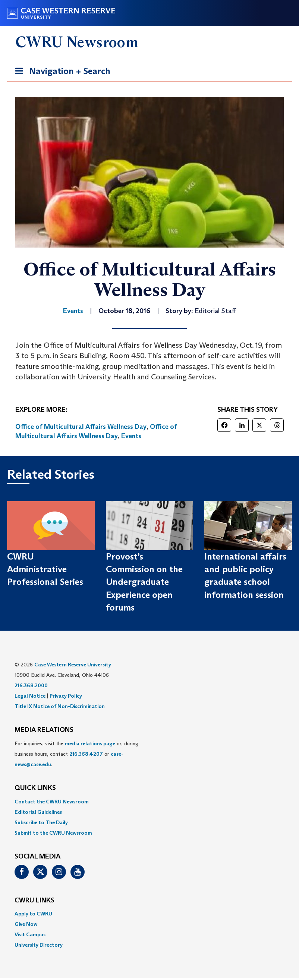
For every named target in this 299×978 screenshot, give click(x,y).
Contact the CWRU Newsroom (52, 801)
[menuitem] (149, 801)
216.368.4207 (86, 754)
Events (131, 436)
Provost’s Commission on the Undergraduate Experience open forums (144, 582)
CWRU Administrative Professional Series (45, 569)
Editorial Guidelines (38, 812)
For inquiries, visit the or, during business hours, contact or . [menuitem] (76, 754)
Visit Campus (30, 934)
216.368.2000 (31, 685)
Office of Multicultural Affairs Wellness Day (81, 427)
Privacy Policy (66, 695)
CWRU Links (34, 900)
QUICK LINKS (35, 788)
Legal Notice (30, 695)
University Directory (39, 945)
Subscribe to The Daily (41, 822)
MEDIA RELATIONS (44, 730)
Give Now (26, 924)
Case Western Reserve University (72, 664)
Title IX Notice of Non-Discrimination (60, 706)
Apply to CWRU (33, 913)
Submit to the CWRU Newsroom (53, 832)
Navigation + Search (60, 72)
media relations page (90, 743)
